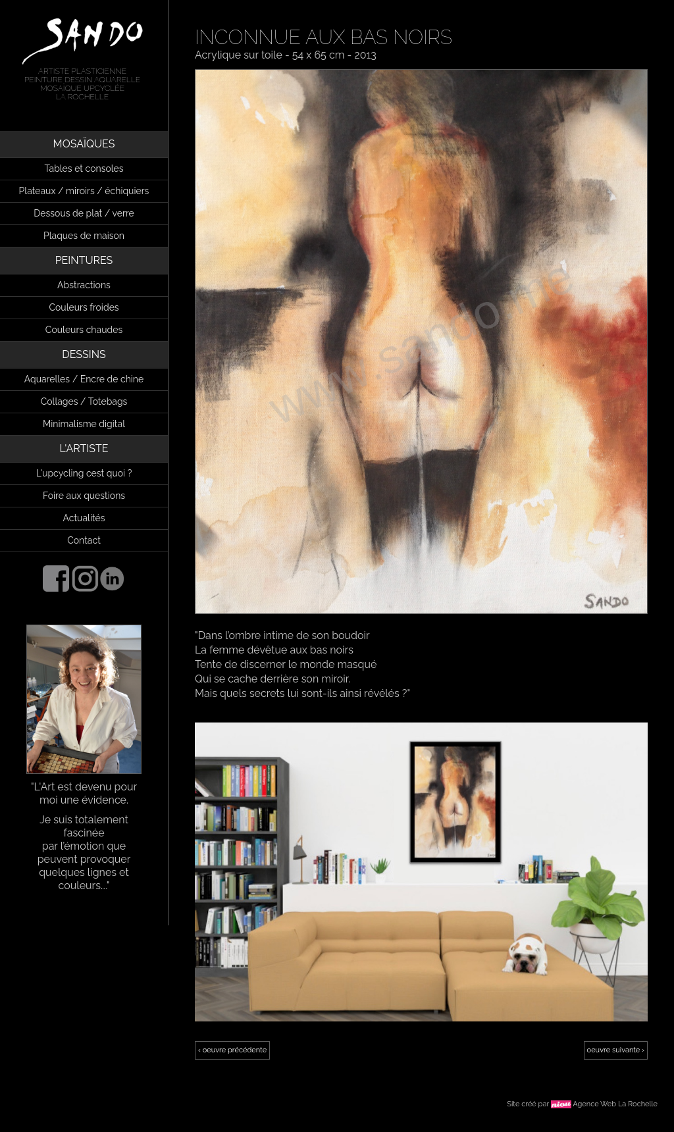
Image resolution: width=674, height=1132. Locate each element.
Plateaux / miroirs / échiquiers (84, 191)
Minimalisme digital (84, 424)
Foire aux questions (84, 495)
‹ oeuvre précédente (232, 1050)
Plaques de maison (83, 235)
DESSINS (84, 354)
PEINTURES (84, 260)
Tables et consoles (83, 168)
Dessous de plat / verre (84, 213)
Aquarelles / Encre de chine (84, 379)
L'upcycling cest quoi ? (84, 473)
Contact (84, 540)
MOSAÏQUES (84, 144)
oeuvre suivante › (615, 1050)
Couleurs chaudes (83, 329)
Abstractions (84, 285)
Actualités (84, 518)
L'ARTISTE (84, 448)
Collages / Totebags (84, 401)
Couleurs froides (83, 307)
